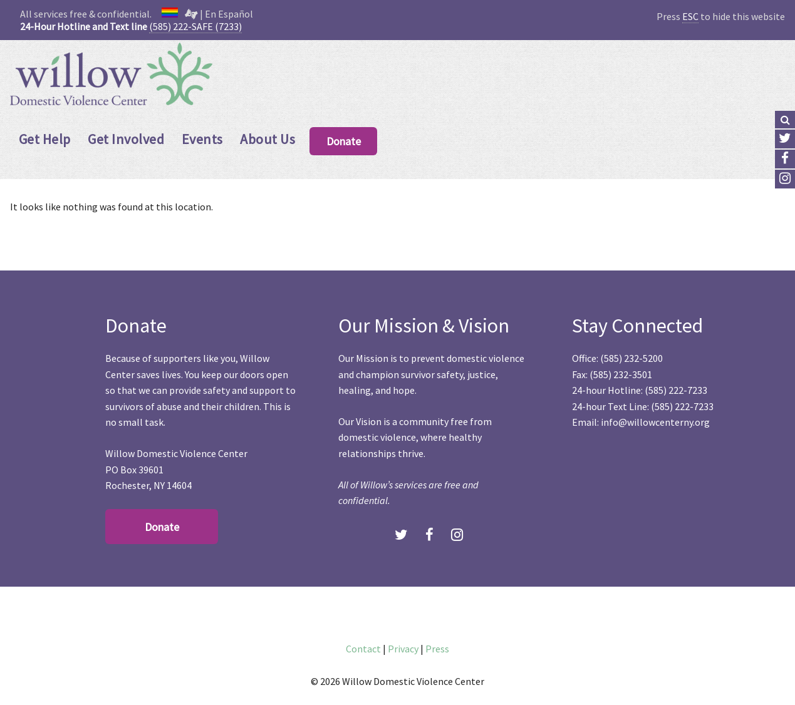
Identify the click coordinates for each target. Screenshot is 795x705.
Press (437, 648)
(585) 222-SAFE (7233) (195, 26)
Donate (343, 141)
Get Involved (126, 139)
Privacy (403, 648)
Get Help (45, 139)
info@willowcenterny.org (655, 422)
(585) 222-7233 (676, 390)
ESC (690, 16)
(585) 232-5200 (631, 358)
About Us (267, 139)
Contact (363, 648)
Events (202, 139)
